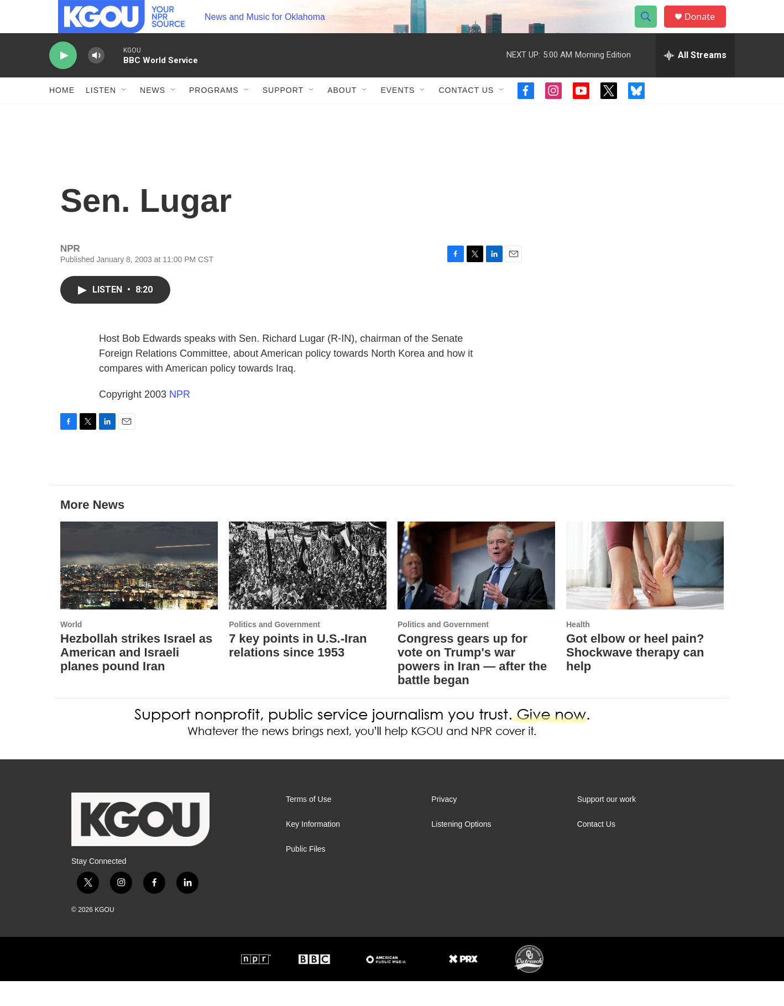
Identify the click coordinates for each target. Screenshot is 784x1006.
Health (578, 649)
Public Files (306, 874)
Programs (214, 115)
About (342, 115)
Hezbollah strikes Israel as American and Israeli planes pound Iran (136, 677)
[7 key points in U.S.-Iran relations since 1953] (307, 590)
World (71, 649)
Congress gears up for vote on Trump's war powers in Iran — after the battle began (472, 684)
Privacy (444, 824)
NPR (179, 419)
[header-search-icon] (651, 29)
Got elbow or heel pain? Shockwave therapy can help (635, 677)
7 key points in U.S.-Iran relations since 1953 (298, 670)
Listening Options (461, 849)
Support (283, 115)
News (152, 115)
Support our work (606, 824)
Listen (101, 115)
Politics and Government (274, 649)
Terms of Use (308, 824)
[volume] (96, 80)
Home (62, 115)
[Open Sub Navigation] (124, 115)
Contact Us (466, 115)
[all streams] (695, 80)
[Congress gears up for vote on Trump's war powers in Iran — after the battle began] (476, 590)
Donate (706, 29)
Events (397, 115)
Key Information (313, 849)
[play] (63, 80)
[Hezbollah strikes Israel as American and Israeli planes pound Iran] (139, 590)
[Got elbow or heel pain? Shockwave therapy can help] (645, 590)
